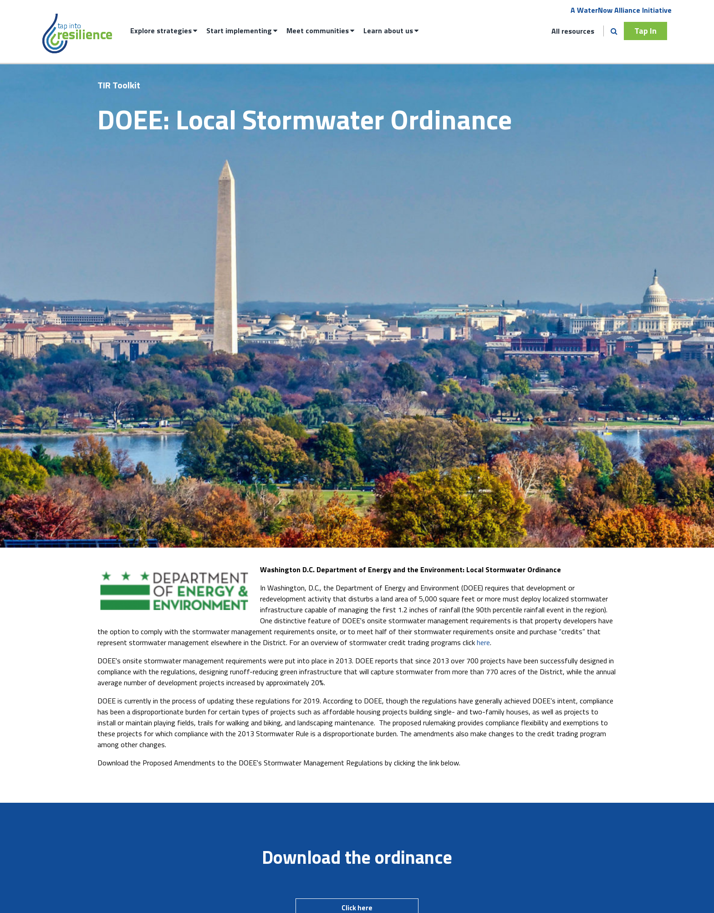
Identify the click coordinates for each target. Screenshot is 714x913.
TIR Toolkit (118, 85)
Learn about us (388, 30)
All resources (572, 31)
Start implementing (239, 30)
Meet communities (317, 30)
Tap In (645, 31)
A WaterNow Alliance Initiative (621, 10)
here (483, 642)
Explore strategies (161, 30)
